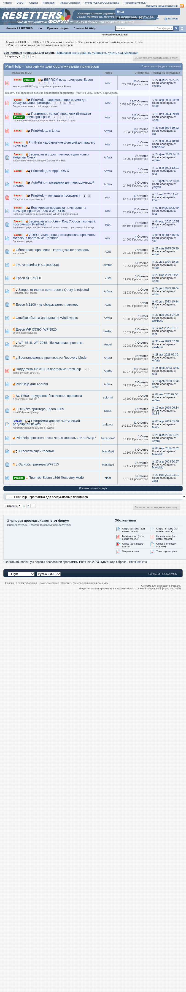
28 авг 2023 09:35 (166, 354)
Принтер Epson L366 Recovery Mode (56, 477)
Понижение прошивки (113, 34)
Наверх (9, 583)
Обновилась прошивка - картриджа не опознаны (52, 250)
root (107, 83)
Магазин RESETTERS (19, 28)
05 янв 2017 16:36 (167, 235)
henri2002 (158, 147)
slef (154, 241)
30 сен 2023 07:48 (167, 341)
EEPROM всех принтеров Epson (68, 79)
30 (135, 369)
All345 (108, 371)
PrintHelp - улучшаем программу (55, 195)
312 (134, 115)
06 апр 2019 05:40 (167, 421)
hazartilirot (108, 438)
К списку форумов (26, 583)
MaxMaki (108, 451)
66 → (71, 103)
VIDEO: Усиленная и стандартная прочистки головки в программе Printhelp (54, 236)
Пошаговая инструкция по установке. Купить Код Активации (97, 52)
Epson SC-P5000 (28, 278)
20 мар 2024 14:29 (167, 275)
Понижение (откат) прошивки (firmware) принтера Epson (58, 115)
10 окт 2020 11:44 (166, 194)
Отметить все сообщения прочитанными (84, 583)
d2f (154, 133)
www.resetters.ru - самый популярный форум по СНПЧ (149, 588)
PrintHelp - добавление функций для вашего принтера (54, 144)
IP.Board (175, 585)
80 (135, 81)
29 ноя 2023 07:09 (167, 314)
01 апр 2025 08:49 (167, 100)
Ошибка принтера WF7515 (38, 464)
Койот (155, 200)
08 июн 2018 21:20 (167, 448)
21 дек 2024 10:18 (167, 261)
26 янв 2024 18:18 (167, 141)
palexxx (108, 424)
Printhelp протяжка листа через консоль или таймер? (56, 438)
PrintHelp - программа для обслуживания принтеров (40, 44)
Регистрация (151, 18)
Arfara (108, 131)
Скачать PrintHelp (84, 28)
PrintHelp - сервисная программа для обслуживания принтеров (50, 101)
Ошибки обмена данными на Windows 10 (47, 318)
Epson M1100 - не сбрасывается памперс (47, 304)
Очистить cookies (49, 583)
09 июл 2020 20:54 (167, 207)
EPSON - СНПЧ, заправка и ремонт (52, 41)
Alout (155, 387)
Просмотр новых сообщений (162, 6)
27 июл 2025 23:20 (167, 80)
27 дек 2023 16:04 (167, 288)
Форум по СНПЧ (16, 41)
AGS (108, 251)
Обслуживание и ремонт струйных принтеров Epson (110, 41)
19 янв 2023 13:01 (167, 167)
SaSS (108, 410)
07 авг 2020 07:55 (166, 394)
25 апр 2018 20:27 (167, 461)
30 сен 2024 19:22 (167, 127)
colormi (108, 397)
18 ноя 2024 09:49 (167, 114)
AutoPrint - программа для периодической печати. (53, 184)
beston (107, 331)
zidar (108, 478)
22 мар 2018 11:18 (167, 474)
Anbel (155, 105)
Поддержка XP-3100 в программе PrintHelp (48, 369)
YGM (108, 278)
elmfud (107, 265)
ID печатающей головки (36, 451)
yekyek (156, 187)
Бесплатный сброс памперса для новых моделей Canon (51, 155)
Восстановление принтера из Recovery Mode (52, 357)
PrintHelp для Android (32, 384)
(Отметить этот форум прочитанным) (161, 66)
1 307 (133, 101)
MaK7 (155, 427)
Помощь (171, 19)
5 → (55, 83)
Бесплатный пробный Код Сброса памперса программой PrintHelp (54, 222)
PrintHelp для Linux (45, 130)
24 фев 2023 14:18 (167, 154)
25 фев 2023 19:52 (167, 367)
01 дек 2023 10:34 (167, 301)
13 (135, 209)
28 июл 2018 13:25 (167, 435)
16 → (70, 117)
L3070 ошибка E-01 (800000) (37, 265)
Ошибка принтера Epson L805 (41, 409)
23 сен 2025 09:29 (167, 248)
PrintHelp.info (138, 562)
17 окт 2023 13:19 (166, 328)
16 (135, 129)
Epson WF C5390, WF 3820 (36, 329)
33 (135, 196)
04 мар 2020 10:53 (167, 221)
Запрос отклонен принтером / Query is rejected (53, 289)
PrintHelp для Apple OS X (50, 171)
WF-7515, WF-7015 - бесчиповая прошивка (51, 343)
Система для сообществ (155, 585)
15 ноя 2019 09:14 (167, 407)
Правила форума (58, 28)
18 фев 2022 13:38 (167, 181)
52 (135, 422)
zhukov (156, 86)
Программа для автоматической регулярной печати (46, 422)
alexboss (157, 320)
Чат (40, 28)
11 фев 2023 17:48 (167, 381)
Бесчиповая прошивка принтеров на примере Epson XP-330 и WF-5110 (49, 209)
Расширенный (182, 28)
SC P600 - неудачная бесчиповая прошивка (49, 396)
